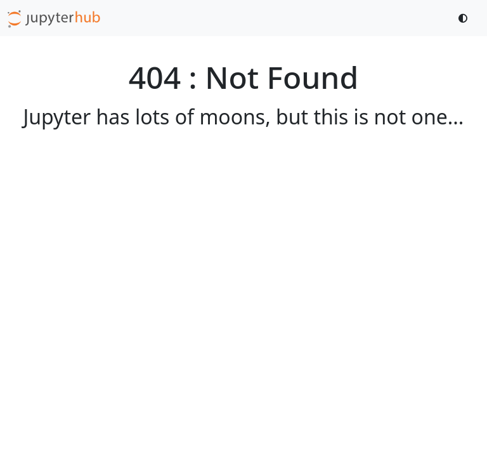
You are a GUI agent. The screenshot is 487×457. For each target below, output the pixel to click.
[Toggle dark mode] (463, 18)
